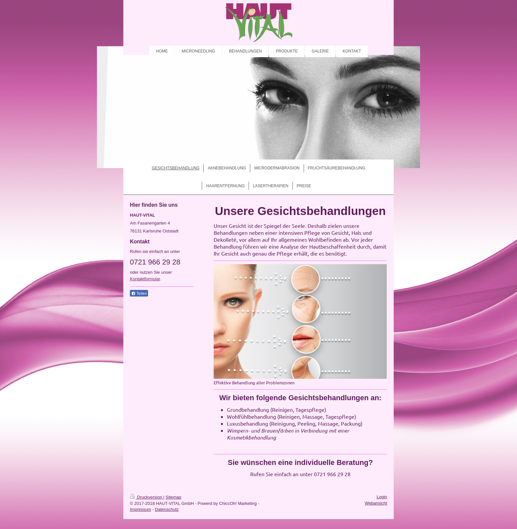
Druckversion (146, 497)
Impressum (140, 509)
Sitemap (173, 497)
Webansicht (376, 503)
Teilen (139, 293)
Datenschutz (167, 509)
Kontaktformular (145, 278)
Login (382, 496)
